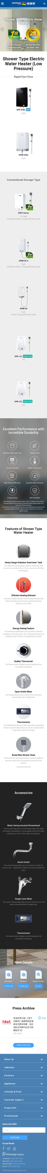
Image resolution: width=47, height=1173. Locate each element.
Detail (38, 986)
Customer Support (14, 1100)
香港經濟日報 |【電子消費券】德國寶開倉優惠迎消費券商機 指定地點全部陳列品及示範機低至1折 (23, 1024)
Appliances (10, 1083)
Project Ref (10, 1108)
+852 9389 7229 (14, 1166)
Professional (11, 1116)
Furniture (9, 1075)
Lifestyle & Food (12, 1091)
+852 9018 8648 (18, 1164)
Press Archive (23, 1045)
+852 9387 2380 (16, 1158)
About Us (9, 1059)
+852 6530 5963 (15, 1161)
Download (8, 986)
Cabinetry (9, 1067)
